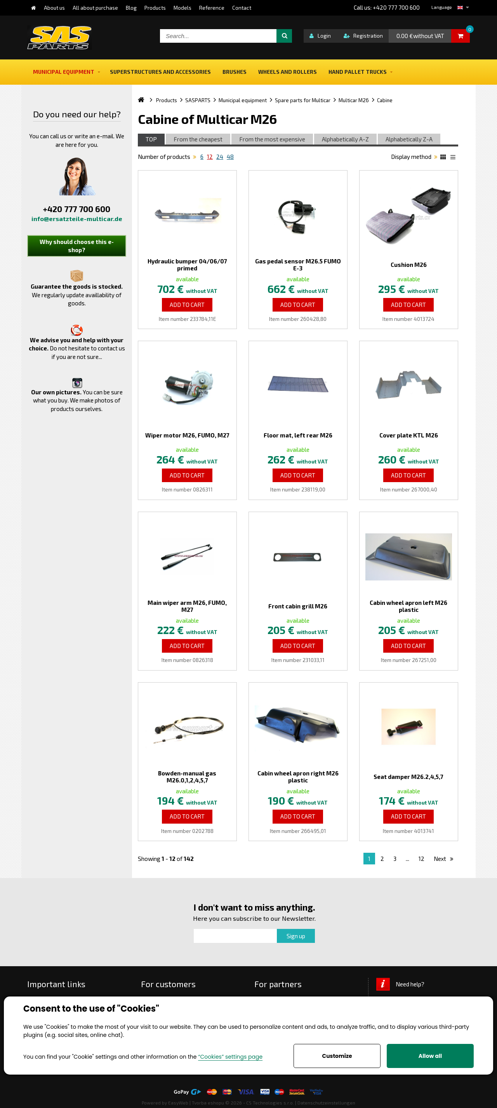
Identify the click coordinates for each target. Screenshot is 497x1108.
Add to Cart (187, 304)
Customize (337, 1056)
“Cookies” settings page (230, 1057)
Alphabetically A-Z (345, 139)
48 (230, 156)
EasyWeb (178, 1102)
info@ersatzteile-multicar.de (76, 218)
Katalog (444, 158)
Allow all (430, 1056)
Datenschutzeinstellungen (326, 1102)
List (454, 158)
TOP (151, 139)
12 (210, 156)
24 (219, 156)
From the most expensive (272, 139)
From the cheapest (198, 139)
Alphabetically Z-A (409, 139)
